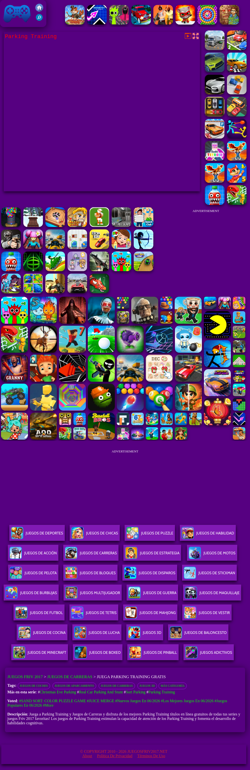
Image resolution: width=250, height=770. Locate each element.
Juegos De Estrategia (152, 555)
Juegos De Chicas (94, 535)
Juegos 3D (147, 685)
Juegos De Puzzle (149, 535)
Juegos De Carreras (91, 555)
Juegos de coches (34, 685)
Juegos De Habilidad (208, 535)
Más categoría (172, 685)
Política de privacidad (114, 756)
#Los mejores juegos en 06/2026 (187, 701)
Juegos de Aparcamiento (74, 685)
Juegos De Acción (33, 555)
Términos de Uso (151, 756)
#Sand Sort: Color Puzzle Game (52, 701)
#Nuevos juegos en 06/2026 (137, 701)
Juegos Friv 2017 (17, 13)
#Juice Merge (100, 701)
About (87, 756)
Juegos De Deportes (37, 535)
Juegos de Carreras (69, 676)
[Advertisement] (206, 246)
